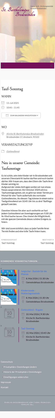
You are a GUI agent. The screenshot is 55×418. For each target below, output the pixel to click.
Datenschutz (7, 361)
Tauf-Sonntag (8, 243)
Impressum (6, 382)
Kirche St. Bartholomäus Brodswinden (25, 133)
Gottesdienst (12, 151)
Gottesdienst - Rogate (32, 309)
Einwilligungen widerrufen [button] (15, 377)
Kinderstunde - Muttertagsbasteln (30, 292)
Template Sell (27, 404)
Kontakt (4, 387)
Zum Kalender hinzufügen (21, 115)
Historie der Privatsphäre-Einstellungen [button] (22, 372)
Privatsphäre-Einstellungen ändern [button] (20, 367)
